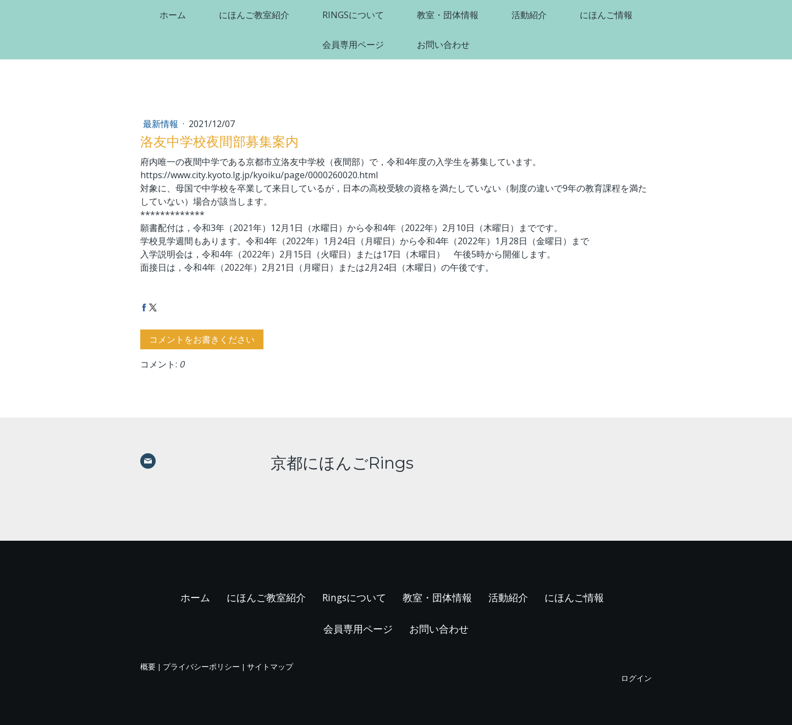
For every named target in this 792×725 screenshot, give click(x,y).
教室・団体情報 (448, 15)
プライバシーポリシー (201, 666)
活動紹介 (529, 15)
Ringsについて (353, 15)
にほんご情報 (606, 15)
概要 (148, 666)
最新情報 (161, 124)
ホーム (173, 15)
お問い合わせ (443, 45)
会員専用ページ (353, 45)
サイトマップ (270, 666)
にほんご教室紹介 (254, 15)
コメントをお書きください (202, 339)
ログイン (636, 678)
